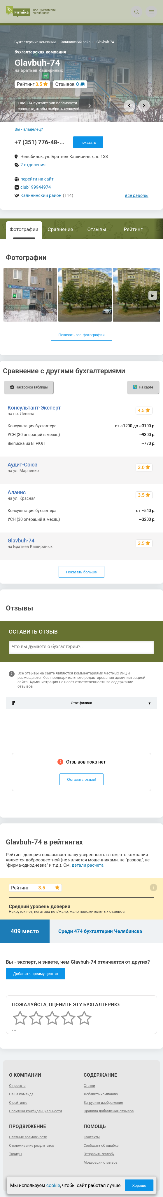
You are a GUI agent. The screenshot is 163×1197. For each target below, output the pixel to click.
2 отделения (32, 164)
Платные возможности (28, 1137)
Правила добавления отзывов (109, 1111)
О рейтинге (18, 1103)
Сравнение (60, 229)
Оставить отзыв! (81, 779)
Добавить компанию (101, 1094)
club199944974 (35, 187)
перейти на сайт (37, 179)
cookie (53, 1185)
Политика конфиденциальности (35, 1111)
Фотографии (24, 229)
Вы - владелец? (29, 129)
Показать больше (81, 572)
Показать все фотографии (81, 335)
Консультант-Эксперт (34, 408)
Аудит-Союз (22, 465)
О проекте (17, 1086)
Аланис (17, 492)
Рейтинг (133, 229)
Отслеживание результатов (31, 1146)
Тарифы (15, 1154)
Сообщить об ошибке (101, 1146)
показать (88, 142)
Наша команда (21, 1094)
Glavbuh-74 (21, 540)
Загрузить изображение (103, 1103)
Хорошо (139, 1185)
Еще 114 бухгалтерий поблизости (55, 106)
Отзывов (67, 84)
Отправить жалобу (99, 1154)
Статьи (89, 1086)
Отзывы (96, 229)
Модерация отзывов (101, 1162)
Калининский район (41, 195)
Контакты (92, 1137)
